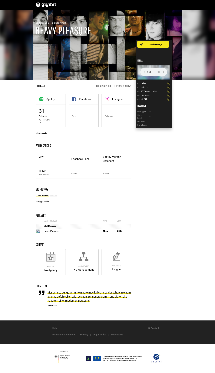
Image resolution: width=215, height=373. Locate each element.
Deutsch (155, 328)
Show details (41, 133)
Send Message (155, 44)
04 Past (53, 195)
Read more (52, 305)
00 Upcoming (42, 195)
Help (54, 328)
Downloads (117, 334)
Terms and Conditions (63, 334)
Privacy (84, 334)
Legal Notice (99, 334)
